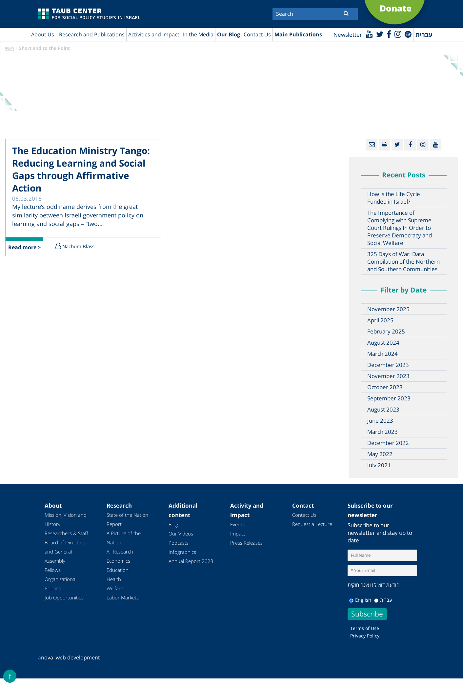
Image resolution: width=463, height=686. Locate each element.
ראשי (9, 48)
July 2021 (379, 465)
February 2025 (386, 331)
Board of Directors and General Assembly (65, 551)
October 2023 (385, 387)
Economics (118, 560)
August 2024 (383, 342)
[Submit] (346, 13)
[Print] (384, 145)
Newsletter (347, 34)
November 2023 (388, 376)
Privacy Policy (364, 636)
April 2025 (380, 320)
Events (237, 524)
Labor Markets (123, 597)
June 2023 (380, 420)
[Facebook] (389, 34)
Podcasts (179, 542)
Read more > (24, 247)
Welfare (115, 588)
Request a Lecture (312, 524)
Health (114, 579)
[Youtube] (369, 34)
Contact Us (257, 34)
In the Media (198, 34)
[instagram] (397, 34)
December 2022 (388, 443)
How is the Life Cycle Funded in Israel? (393, 197)
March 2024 (382, 353)
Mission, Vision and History (66, 519)
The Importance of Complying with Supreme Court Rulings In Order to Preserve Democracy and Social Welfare (399, 228)
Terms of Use (364, 628)
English (360, 599)
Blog (173, 524)
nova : (47, 657)
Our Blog (228, 34)
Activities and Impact (153, 34)
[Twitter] (379, 34)
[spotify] (408, 34)
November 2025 (388, 309)
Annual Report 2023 (191, 561)
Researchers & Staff (66, 533)
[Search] (315, 14)
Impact (237, 533)
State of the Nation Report (127, 519)
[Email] (371, 145)
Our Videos (181, 533)
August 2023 (383, 409)
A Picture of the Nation (124, 538)
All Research (120, 551)
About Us (42, 34)
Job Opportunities (64, 597)
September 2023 (389, 398)
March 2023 (382, 431)
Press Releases (246, 542)
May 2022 (380, 454)
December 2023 (388, 365)
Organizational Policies (60, 584)
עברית (383, 599)
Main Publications (298, 34)
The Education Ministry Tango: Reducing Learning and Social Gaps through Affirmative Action (81, 169)
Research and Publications (92, 34)
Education (118, 570)
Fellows (53, 570)
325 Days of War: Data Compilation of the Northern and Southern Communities (403, 261)
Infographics (182, 552)
